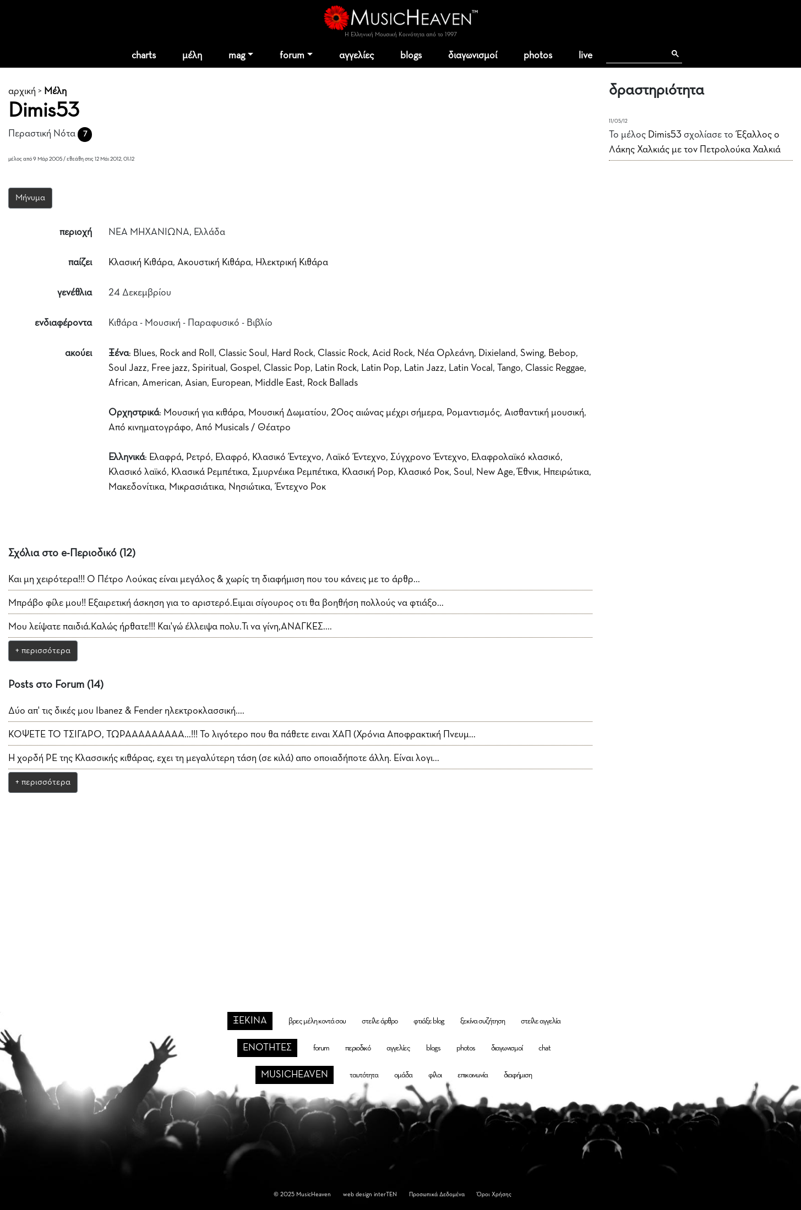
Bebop (562, 353)
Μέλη (55, 91)
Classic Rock (343, 353)
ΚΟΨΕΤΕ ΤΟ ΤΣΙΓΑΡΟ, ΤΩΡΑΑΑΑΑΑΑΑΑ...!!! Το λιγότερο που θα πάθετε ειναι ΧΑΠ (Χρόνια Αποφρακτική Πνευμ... (242, 735)
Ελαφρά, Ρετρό (180, 457)
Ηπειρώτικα (566, 472)
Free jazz (169, 368)
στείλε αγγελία (540, 1021)
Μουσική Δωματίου (287, 413)
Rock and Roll (187, 353)
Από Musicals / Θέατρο (243, 427)
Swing (532, 353)
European (230, 383)
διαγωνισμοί (472, 56)
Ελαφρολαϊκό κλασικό (515, 457)
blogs (411, 56)
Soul (463, 472)
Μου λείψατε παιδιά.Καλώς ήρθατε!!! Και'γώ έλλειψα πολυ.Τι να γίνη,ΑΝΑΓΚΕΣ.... (170, 627)
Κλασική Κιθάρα (140, 262)
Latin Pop (380, 368)
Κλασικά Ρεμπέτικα (209, 472)
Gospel (244, 368)
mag (236, 56)
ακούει (78, 353)
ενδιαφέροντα (63, 323)
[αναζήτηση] (635, 54)
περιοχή (75, 232)
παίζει (80, 262)
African (123, 383)
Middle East (279, 383)
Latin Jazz (424, 368)
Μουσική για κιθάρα (204, 413)
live (585, 56)
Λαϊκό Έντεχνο (356, 457)
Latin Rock (336, 368)
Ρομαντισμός (473, 413)
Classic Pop (287, 368)
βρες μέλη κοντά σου (317, 1021)
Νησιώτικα (249, 487)
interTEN (385, 1194)
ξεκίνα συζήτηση (482, 1021)
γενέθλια (74, 293)
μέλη (192, 56)
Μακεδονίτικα (136, 487)
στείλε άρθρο (379, 1021)
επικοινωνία (472, 1075)
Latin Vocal (471, 368)
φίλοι (435, 1075)
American (161, 383)
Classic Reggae (554, 368)
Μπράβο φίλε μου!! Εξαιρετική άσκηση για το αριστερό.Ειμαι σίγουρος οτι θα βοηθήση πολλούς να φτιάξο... (226, 603)
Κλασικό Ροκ (423, 472)
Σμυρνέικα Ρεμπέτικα (294, 472)
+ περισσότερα (42, 651)
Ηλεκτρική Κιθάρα (291, 262)
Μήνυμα (30, 198)
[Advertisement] (400, 883)
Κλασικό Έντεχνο (287, 457)
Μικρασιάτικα (196, 487)
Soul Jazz (127, 368)
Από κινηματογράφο (149, 427)
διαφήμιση (518, 1075)
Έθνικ (528, 472)
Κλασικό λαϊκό (137, 472)
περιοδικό (357, 1048)
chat (544, 1048)
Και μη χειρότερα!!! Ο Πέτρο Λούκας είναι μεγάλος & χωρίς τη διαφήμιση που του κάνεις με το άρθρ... (214, 579)
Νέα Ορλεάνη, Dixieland (466, 353)
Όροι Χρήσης (494, 1194)
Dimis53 (665, 135)
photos (538, 56)
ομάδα (403, 1075)
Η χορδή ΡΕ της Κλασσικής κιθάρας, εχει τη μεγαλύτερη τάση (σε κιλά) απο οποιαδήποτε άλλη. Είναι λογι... (223, 758)
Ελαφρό (231, 457)
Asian (196, 383)
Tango (509, 368)
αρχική (22, 91)
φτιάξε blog (428, 1021)
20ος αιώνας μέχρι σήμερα (386, 413)
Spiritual (209, 368)
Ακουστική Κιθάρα (214, 262)
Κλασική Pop (368, 472)
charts (144, 56)
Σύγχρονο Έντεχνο (428, 457)
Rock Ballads (332, 383)
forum (292, 56)
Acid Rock (392, 353)
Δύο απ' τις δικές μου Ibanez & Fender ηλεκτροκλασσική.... (126, 711)
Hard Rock (292, 353)
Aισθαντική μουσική (544, 413)
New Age (494, 472)
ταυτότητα (364, 1075)
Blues (144, 353)
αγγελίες (356, 56)
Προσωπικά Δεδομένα (437, 1194)
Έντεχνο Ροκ (301, 487)
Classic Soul (243, 353)
